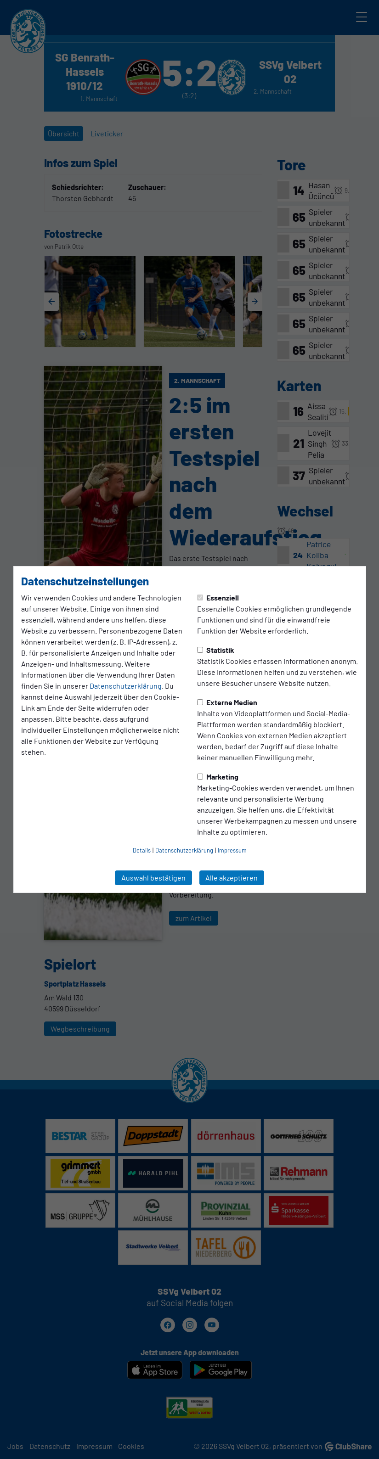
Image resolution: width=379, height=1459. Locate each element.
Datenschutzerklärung (126, 685)
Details (142, 850)
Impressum (232, 850)
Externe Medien (227, 702)
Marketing (217, 776)
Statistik (215, 649)
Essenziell (218, 597)
